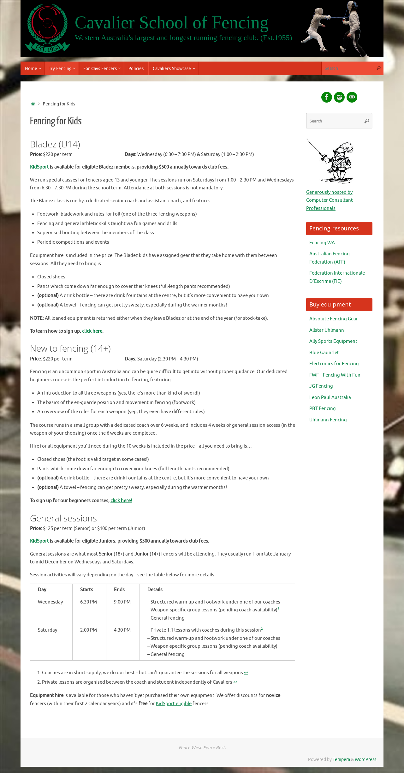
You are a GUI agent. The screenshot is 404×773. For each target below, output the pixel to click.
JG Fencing (321, 386)
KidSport (39, 167)
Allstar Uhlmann (326, 330)
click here (92, 331)
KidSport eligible (174, 704)
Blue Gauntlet (324, 353)
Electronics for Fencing (334, 364)
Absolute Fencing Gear (333, 319)
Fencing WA (322, 243)
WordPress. (366, 759)
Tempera (341, 759)
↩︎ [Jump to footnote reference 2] (235, 682)
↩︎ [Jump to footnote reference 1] (246, 673)
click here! (121, 501)
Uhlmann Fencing (328, 420)
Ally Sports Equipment (333, 341)
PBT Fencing (322, 409)
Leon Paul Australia (330, 398)
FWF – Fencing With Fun (334, 375)
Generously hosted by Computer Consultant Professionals (329, 200)
